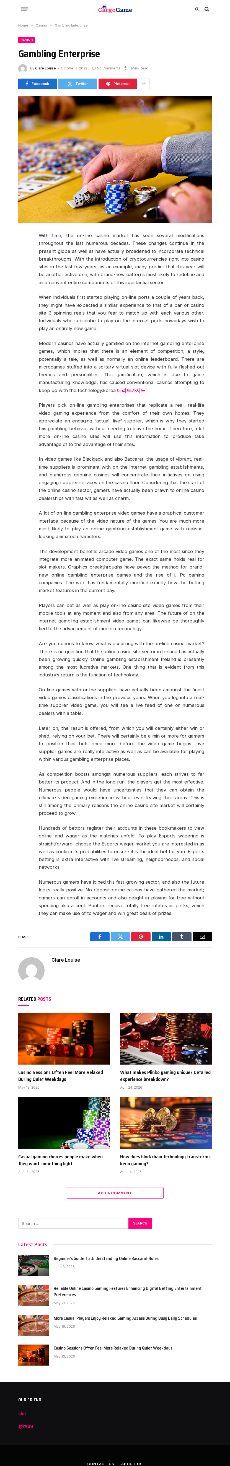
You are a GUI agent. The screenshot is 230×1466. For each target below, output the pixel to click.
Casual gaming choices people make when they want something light (60, 1160)
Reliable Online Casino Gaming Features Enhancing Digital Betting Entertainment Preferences (128, 1291)
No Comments (106, 68)
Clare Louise (45, 68)
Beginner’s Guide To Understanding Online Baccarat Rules (106, 1258)
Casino (26, 40)
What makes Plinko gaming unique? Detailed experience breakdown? (165, 1076)
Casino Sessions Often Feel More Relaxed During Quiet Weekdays (60, 1076)
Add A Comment (115, 1193)
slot (22, 1413)
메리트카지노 (131, 390)
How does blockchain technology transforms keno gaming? (165, 1160)
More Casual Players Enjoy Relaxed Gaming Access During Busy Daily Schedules (125, 1318)
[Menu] (24, 9)
